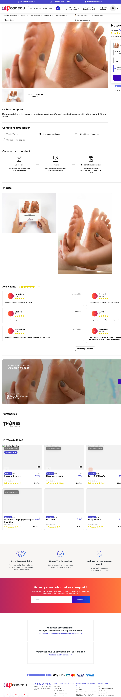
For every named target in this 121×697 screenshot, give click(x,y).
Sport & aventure (10, 15)
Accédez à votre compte (60, 605)
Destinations (60, 15)
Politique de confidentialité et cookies (65, 691)
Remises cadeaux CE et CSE (86, 679)
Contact (100, 638)
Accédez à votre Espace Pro (86, 644)
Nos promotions (103, 645)
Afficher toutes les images (35, 95)
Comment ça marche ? (106, 640)
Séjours (23, 15)
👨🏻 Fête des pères (81, 15)
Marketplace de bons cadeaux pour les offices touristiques (85, 671)
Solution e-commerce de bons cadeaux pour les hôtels (85, 653)
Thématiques (9, 20)
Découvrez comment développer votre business (60, 584)
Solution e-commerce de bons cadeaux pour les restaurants (85, 647)
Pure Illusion (68, 695)
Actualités (101, 643)
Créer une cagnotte (82, 20)
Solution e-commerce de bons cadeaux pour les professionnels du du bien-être (85, 660)
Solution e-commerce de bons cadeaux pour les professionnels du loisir (85, 666)
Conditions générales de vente (39, 691)
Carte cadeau (97, 15)
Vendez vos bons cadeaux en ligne (85, 641)
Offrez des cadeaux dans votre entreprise (85, 676)
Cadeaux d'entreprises (106, 647)
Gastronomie (35, 15)
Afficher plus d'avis (85, 308)
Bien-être (47, 15)
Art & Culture (59, 647)
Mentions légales (87, 691)
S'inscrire (81, 550)
